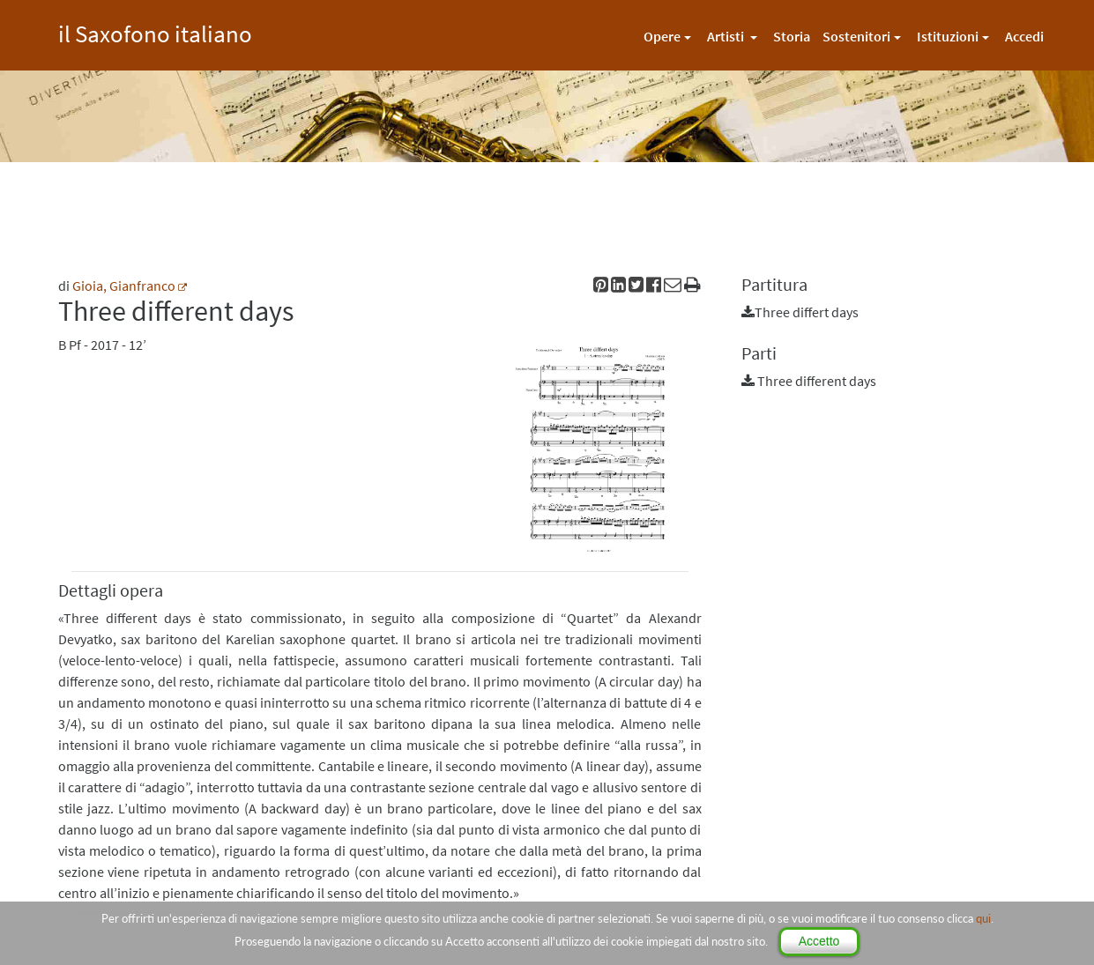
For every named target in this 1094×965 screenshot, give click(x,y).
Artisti (727, 36)
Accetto (819, 941)
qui (983, 918)
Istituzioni (948, 36)
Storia (791, 36)
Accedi (1024, 36)
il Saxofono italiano (155, 31)
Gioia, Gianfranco (123, 285)
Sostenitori (856, 36)
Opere (662, 36)
